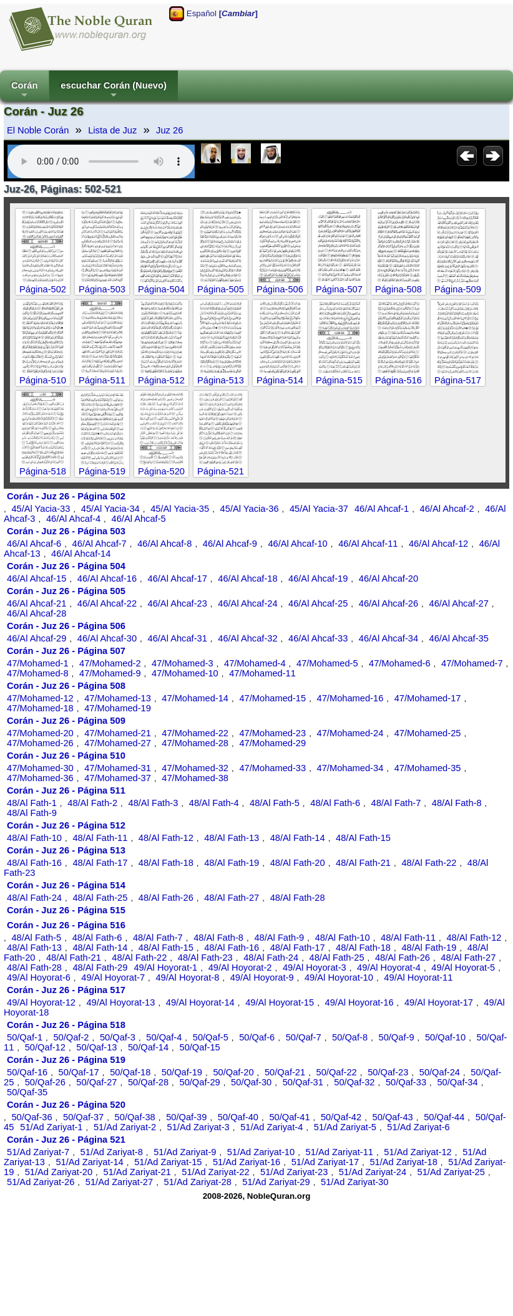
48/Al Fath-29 (99, 968)
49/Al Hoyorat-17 (438, 1002)
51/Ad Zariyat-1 (51, 1127)
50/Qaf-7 (303, 1037)
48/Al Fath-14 (297, 838)
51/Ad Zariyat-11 (339, 1152)
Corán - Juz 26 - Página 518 (66, 1025)
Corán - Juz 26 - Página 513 (66, 850)
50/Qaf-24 (439, 1072)
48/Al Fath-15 (363, 838)
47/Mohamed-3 (182, 663)
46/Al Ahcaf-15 (36, 579)
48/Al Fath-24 (34, 898)
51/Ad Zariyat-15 (168, 1162)
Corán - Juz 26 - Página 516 (66, 925)
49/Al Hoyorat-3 (314, 968)
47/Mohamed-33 (272, 768)
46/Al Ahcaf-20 (388, 579)
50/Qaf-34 (457, 1082)
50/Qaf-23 (388, 1072)
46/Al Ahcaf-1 (381, 509)
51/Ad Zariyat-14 (89, 1162)
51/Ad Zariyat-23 (294, 1172)
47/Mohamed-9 (110, 673)
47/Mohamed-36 (40, 778)
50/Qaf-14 (148, 1047)
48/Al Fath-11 (99, 838)
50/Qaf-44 (444, 1117)
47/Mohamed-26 (40, 743)
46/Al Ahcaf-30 (107, 638)
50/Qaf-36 (31, 1117)
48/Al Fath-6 (335, 803)
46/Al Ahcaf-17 (177, 579)
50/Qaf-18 (130, 1072)
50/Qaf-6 (257, 1037)
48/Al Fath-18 (166, 863)
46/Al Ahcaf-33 (318, 638)
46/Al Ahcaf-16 (107, 579)
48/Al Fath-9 (32, 813)
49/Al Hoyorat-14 (200, 1002)
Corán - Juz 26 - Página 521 (66, 1140)
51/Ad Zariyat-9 (185, 1152)
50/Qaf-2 (71, 1037)
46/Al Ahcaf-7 (99, 544)
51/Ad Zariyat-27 (119, 1182)
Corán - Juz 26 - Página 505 (66, 591)
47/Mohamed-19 (117, 708)
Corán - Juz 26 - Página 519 (66, 1060)
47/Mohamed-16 (350, 698)
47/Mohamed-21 (117, 733)
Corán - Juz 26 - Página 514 (66, 885)
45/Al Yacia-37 (319, 509)
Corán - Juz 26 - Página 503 (66, 531)
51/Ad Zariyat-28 (198, 1182)
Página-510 (42, 380)
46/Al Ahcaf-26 (388, 603)
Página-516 (398, 380)
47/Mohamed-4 (255, 663)
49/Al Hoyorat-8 (187, 977)
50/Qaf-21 (285, 1072)
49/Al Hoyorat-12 (41, 1002)
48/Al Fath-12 (166, 838)
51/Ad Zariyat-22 (215, 1172)
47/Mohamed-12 (40, 698)
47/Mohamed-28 (195, 743)
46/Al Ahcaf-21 (36, 603)
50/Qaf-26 (45, 1082)
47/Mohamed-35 (427, 768)
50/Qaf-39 (186, 1117)
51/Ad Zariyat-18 (403, 1162)
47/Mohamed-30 (40, 768)
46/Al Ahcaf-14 (80, 554)
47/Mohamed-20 (40, 733)
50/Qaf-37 (83, 1117)
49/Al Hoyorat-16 (359, 1002)
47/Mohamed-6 (400, 663)
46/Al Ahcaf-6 (34, 544)
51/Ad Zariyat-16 (246, 1162)
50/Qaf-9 (396, 1037)
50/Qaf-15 (200, 1047)
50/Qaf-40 (238, 1117)
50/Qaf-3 (117, 1037)
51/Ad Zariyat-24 (372, 1172)
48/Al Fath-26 (166, 898)
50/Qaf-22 (336, 1072)
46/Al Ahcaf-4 (73, 519)
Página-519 (102, 471)
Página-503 (102, 289)
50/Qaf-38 (135, 1117)
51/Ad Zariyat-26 (40, 1182)
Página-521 (220, 471)
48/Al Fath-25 (99, 898)
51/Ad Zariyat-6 (418, 1127)
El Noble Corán (38, 130)
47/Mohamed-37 (117, 778)
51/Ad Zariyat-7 (38, 1152)
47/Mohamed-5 (327, 663)
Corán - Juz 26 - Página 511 (66, 790)
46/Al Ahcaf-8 (164, 544)
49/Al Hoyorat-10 (339, 977)
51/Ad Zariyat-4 (271, 1127)
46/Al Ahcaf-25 (318, 603)
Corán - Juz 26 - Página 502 (66, 496)
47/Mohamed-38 (195, 778)
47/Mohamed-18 (40, 708)
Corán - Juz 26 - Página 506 (66, 626)
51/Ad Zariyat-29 (276, 1182)
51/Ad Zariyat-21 (136, 1172)
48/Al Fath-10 (34, 838)
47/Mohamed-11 (262, 673)
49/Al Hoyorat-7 (113, 977)
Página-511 (102, 380)
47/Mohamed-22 (195, 733)
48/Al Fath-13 (231, 838)
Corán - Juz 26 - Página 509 (66, 721)
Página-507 (339, 289)
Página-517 (457, 380)
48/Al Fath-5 (275, 803)
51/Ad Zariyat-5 (345, 1127)
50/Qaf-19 (182, 1072)
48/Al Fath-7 (396, 803)
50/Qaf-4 (164, 1037)
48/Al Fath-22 (428, 863)
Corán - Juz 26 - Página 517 (66, 990)
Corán (24, 90)
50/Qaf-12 (45, 1047)
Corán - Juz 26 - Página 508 (66, 686)
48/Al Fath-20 (297, 863)
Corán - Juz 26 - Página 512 (66, 825)
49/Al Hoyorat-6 (39, 977)
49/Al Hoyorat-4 (389, 968)
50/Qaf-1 (24, 1037)
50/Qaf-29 (200, 1082)
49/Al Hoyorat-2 (240, 968)
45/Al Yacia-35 (179, 509)
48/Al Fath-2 (92, 803)
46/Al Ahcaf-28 (36, 613)
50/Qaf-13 (96, 1047)
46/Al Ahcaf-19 (318, 579)
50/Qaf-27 (96, 1082)
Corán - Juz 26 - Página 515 (66, 910)
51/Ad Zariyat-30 (354, 1182)
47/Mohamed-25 (427, 733)
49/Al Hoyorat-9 (262, 977)
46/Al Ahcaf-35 (459, 638)
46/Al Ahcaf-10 (297, 544)
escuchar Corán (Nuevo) (113, 90)
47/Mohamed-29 (272, 743)
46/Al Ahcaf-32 (247, 638)
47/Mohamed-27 (117, 743)
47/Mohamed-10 (185, 673)
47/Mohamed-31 (117, 768)
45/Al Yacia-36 (249, 509)
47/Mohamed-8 (38, 673)
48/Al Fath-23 (205, 958)
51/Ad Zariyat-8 (112, 1152)
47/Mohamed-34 (350, 768)
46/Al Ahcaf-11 (368, 544)
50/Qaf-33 (406, 1082)
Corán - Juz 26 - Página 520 (66, 1105)
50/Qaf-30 (251, 1082)
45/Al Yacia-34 (110, 509)
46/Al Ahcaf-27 (459, 603)
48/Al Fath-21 (363, 863)
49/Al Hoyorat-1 (165, 968)
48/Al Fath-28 (297, 898)
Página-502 (42, 289)
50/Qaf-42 (341, 1117)
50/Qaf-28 (148, 1082)
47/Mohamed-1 (38, 663)
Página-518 (42, 471)
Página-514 (279, 380)
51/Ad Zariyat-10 (261, 1152)
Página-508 (398, 289)
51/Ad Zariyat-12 (417, 1152)
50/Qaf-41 (289, 1117)
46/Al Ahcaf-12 (438, 544)
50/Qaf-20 (233, 1072)
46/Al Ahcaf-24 (247, 603)
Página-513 (220, 380)
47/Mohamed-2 (110, 663)
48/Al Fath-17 (99, 863)
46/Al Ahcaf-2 (447, 509)
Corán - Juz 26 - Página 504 (66, 566)
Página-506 (279, 289)
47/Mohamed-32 (195, 768)
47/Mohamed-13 (117, 698)
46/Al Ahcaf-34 (388, 638)
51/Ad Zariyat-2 (125, 1127)
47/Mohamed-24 (350, 733)
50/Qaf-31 (303, 1082)
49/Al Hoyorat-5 (463, 968)
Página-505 (220, 289)
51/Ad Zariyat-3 (198, 1127)
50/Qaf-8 (350, 1037)
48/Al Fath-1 (32, 803)
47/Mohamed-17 (427, 698)
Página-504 (161, 289)
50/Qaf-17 (79, 1072)
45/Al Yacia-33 (40, 509)
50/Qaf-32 (354, 1082)
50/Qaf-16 (27, 1072)
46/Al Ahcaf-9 (230, 544)
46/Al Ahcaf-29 (36, 638)
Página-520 (161, 471)
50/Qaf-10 (445, 1037)
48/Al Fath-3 (153, 803)
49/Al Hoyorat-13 (120, 1002)
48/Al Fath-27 (231, 898)
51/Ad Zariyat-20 (58, 1172)
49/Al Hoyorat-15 (279, 1002)
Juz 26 (169, 130)
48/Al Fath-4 (214, 803)
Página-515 (339, 380)
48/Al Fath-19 (231, 863)
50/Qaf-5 (210, 1037)
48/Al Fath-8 (457, 803)
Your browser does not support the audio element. (101, 161)
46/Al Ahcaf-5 (139, 519)
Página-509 (457, 289)
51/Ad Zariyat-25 (451, 1172)
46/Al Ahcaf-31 (177, 638)
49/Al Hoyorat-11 (418, 977)
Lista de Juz (112, 130)
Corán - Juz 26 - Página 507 (66, 651)
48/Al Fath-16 (34, 863)
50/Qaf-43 (393, 1117)
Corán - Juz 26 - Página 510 (66, 756)
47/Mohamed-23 (272, 733)
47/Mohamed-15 (272, 698)
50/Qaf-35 (27, 1092)
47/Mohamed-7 (472, 663)
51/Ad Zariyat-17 (325, 1162)
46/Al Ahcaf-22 (107, 603)
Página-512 (161, 380)
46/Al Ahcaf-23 (177, 603)
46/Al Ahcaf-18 (247, 579)
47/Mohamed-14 (195, 698)
